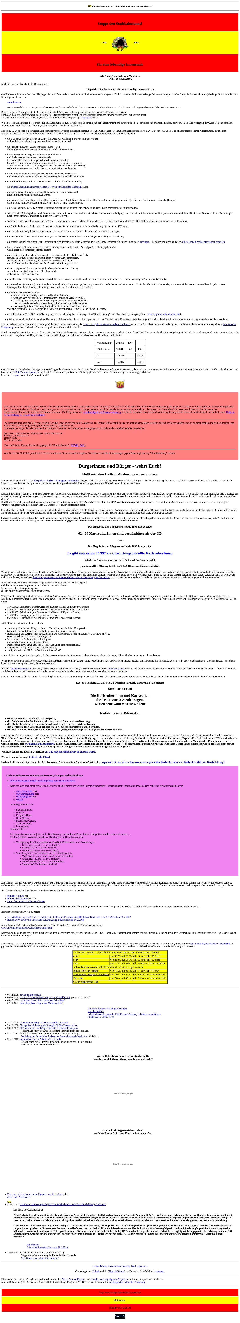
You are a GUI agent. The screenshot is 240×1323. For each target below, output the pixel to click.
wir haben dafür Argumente (39, 745)
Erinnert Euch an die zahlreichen (17, 482)
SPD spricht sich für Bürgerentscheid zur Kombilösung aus (49, 1030)
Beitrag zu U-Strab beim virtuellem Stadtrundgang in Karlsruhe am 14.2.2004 (45, 921)
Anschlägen (143, 242)
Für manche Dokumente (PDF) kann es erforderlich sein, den (31, 1281)
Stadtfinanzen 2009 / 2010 (101, 1018)
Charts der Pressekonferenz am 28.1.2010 (47, 1249)
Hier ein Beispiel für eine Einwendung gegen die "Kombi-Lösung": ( (37, 447)
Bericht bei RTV (96, 1013)
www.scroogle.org (25, 795)
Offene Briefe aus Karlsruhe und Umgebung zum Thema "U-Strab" (43, 782)
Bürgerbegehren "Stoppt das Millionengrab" (41, 1004)
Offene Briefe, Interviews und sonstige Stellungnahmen (120, 1268)
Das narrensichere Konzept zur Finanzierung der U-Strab (35, 1196)
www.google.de (23, 798)
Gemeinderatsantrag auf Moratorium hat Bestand (44, 1024)
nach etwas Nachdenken (19, 1199)
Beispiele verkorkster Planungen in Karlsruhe (56, 482)
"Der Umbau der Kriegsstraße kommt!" (40, 1260)
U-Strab (96, 1273)
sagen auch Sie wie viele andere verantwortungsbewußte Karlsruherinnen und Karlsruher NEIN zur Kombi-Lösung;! (163, 764)
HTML (74, 447)
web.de (19, 801)
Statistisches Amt (89, 983)
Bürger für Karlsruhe (17, 900)
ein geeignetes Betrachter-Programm (127, 1283)
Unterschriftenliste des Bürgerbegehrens (107, 1010)
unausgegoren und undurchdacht (164, 314)
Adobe (65, 1281)
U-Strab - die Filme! (39, 758)
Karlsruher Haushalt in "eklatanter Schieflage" (42, 1002)
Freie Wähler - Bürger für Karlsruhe (91, 976)
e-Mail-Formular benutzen (26, 372)
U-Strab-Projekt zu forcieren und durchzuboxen (106, 324)
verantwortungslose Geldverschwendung (210, 945)
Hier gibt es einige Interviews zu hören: (20, 913)
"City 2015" (86, 117)
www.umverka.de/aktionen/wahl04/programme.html (26, 929)
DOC (82, 447)
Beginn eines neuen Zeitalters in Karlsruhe (40, 1041)
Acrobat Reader (76, 1281)
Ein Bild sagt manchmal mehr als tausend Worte (70, 753)
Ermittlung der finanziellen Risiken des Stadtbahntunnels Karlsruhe (54, 1038)
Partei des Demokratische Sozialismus (26, 903)
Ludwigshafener (116, 670)
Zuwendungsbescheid (30, 996)
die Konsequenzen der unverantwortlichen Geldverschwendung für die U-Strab (71, 579)
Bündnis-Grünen (15, 897)
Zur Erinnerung (14, 102)
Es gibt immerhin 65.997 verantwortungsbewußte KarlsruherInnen (120, 555)
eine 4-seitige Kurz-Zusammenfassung (102, 412)
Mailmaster (119, 1302)
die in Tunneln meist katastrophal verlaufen (203, 242)
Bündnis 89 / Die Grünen (85, 972)
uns (17, 375)
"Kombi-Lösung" (116, 1273)
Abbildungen (33, 1246)
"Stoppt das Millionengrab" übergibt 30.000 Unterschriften (48, 1027)
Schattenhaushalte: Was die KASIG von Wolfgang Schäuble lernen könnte (124, 1016)
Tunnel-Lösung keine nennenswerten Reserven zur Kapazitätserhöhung (46, 186)
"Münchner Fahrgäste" (21, 670)
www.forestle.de (24, 793)
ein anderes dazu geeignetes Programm (109, 1281)
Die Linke (78, 980)
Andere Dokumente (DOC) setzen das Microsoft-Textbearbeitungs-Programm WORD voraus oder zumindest (55, 1283)
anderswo (159, 1273)
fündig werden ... (18, 831)
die (9, 186)
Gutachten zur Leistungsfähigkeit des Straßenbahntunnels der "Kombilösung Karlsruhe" (63, 1206)
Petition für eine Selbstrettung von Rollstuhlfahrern (45, 999)
